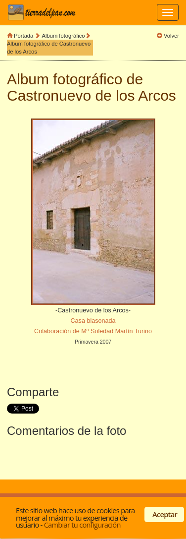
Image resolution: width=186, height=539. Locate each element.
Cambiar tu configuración (82, 525)
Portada (23, 36)
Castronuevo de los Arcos (91, 95)
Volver (171, 36)
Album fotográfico (63, 36)
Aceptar (164, 514)
